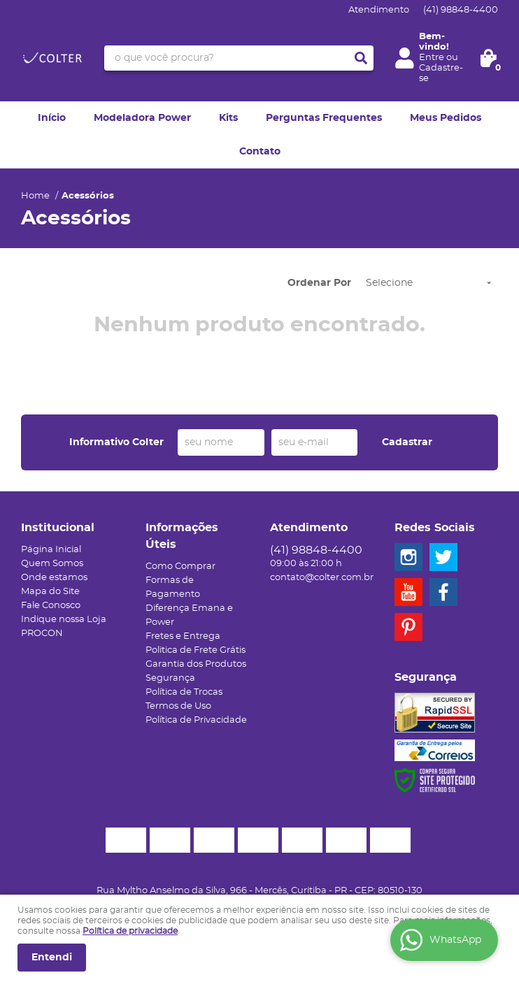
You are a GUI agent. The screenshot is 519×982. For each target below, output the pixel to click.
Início (52, 118)
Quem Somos (52, 563)
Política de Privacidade (196, 720)
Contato (259, 152)
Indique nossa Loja (63, 619)
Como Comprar (180, 566)
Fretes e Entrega (182, 636)
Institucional (57, 527)
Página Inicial (51, 549)
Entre (431, 57)
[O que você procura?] (361, 58)
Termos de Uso (178, 706)
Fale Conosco (50, 605)
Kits (228, 118)
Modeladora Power (142, 118)
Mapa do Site (50, 591)
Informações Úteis (181, 536)
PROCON (42, 633)
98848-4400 (460, 10)
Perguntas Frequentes (324, 118)
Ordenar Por (319, 283)
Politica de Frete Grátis (195, 650)
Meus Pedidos (445, 118)
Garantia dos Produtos (195, 664)
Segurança (170, 678)
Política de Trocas (183, 692)
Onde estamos (54, 577)
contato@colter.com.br (322, 577)
